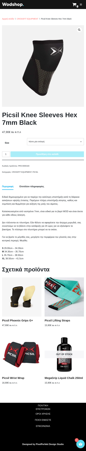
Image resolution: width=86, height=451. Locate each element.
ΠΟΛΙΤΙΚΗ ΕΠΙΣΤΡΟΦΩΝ (43, 407)
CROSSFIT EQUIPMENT (27, 19)
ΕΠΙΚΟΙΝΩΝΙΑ (43, 426)
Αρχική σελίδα (8, 19)
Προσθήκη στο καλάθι (47, 154)
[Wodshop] (13, 4)
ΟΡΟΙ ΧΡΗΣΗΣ (43, 414)
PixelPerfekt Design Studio (50, 444)
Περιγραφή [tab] (7, 186)
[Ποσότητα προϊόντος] (6, 154)
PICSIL (35, 172)
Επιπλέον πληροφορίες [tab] (32, 186)
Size (7, 143)
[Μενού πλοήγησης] (81, 4)
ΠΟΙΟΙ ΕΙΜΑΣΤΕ (43, 420)
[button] (79, 29)
